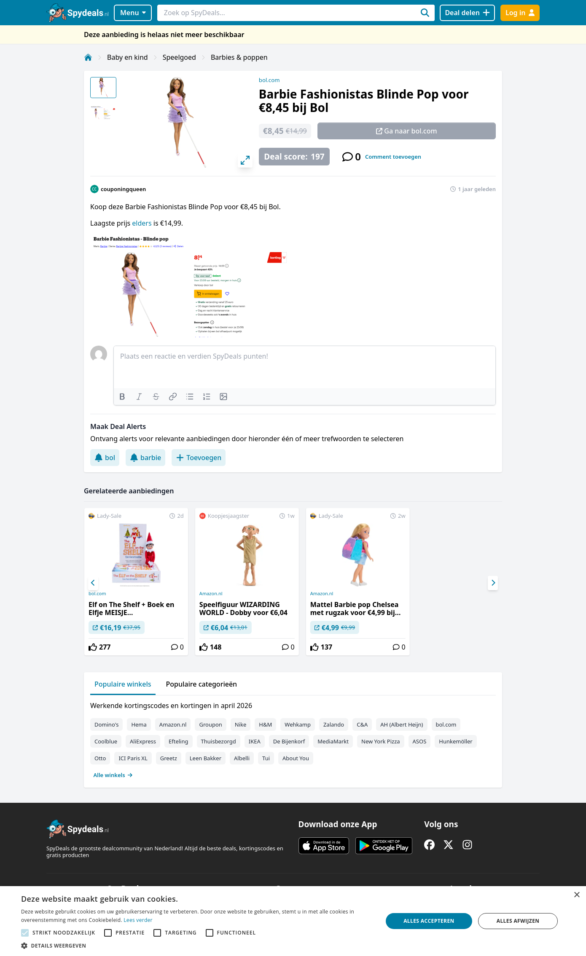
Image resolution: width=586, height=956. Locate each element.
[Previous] (93, 583)
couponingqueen (123, 189)
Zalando (333, 724)
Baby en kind (127, 57)
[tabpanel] (293, 738)
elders (142, 223)
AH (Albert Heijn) (401, 724)
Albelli (242, 758)
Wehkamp (298, 724)
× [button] (576, 895)
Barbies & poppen (239, 57)
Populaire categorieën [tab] (201, 684)
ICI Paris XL (132, 758)
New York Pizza (380, 741)
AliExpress (143, 741)
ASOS (420, 741)
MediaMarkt (333, 741)
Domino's (106, 724)
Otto (100, 758)
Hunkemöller (455, 741)
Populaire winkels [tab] (122, 684)
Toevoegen (198, 457)
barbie (145, 457)
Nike (241, 724)
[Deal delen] (467, 13)
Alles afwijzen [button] (518, 920)
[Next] (493, 583)
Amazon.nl (211, 594)
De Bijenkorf (289, 741)
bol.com (269, 80)
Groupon (210, 724)
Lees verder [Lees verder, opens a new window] (138, 920)
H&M (265, 724)
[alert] (293, 921)
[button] (196, 945)
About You (295, 758)
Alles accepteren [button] (428, 920)
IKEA (255, 741)
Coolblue (105, 741)
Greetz (168, 758)
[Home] (88, 57)
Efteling (178, 741)
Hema (138, 724)
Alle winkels (113, 775)
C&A (362, 724)
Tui (266, 758)
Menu (133, 12)
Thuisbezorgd (218, 741)
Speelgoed (179, 57)
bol (104, 457)
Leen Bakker (205, 758)
